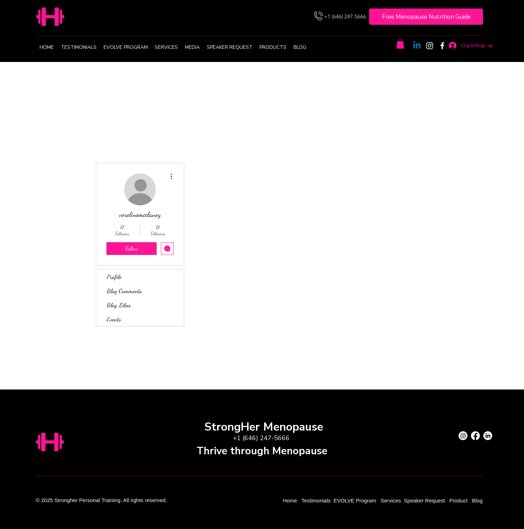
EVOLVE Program (354, 500)
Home (290, 500)
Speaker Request (424, 500)
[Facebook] (442, 45)
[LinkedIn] (487, 435)
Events (114, 319)
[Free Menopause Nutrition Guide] (426, 16)
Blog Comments (124, 291)
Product (459, 500)
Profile (114, 276)
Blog (477, 500)
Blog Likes (119, 305)
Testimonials (316, 500)
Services (390, 500)
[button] (400, 44)
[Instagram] (429, 45)
